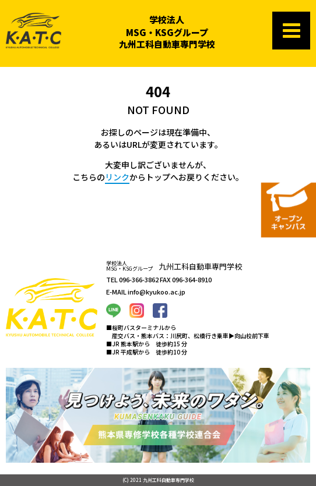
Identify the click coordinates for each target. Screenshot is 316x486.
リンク (117, 177)
